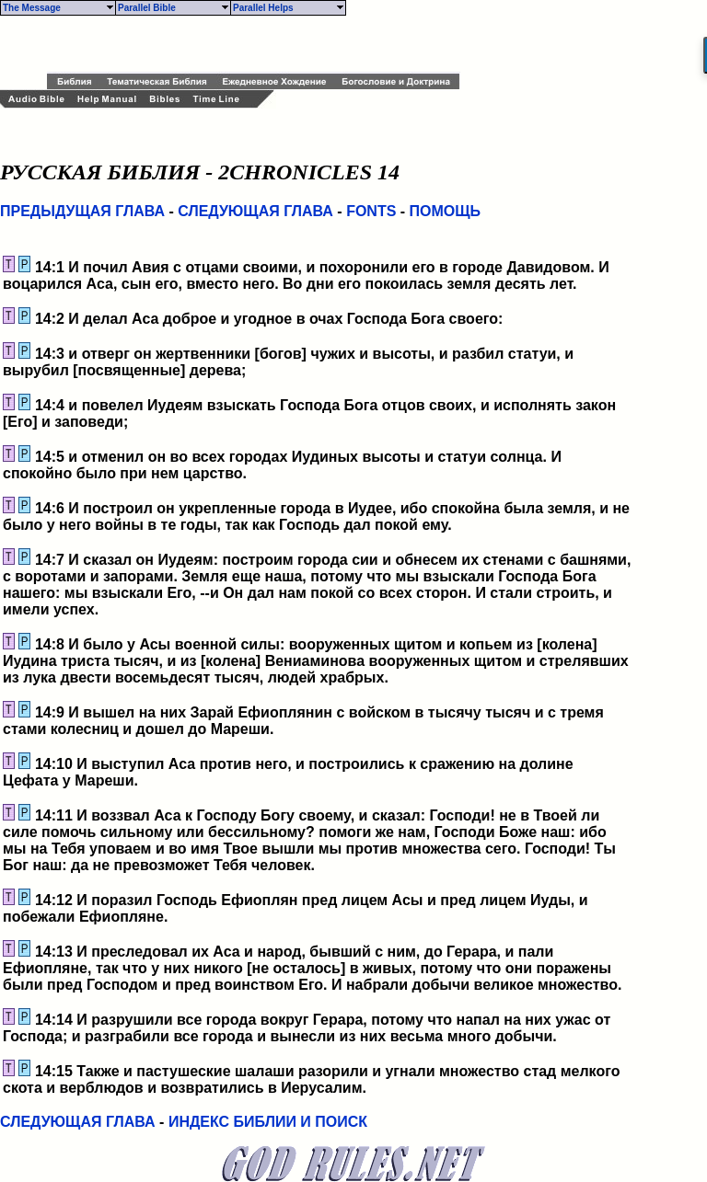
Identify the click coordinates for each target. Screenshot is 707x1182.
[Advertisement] (262, 44)
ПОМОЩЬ (445, 211)
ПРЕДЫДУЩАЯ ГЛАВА (82, 211)
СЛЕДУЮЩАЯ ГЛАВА (255, 211)
